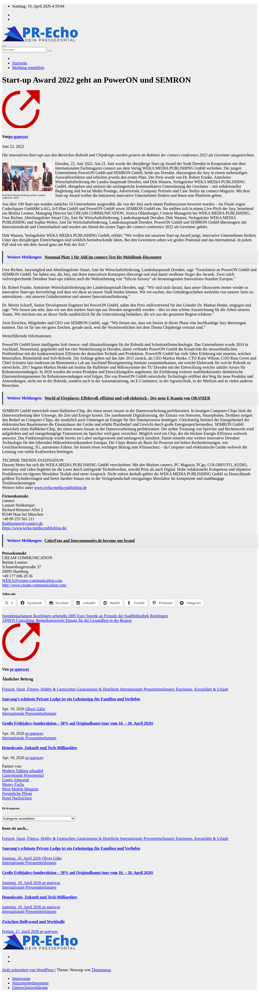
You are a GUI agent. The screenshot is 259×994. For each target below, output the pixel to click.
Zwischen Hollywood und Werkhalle (33, 921)
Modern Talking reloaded (22, 771)
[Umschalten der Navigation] (4, 46)
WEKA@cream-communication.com (32, 580)
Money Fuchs (13, 784)
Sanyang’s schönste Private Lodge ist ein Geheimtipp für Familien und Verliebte (71, 699)
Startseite (19, 63)
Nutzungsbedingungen (30, 983)
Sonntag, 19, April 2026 (22, 858)
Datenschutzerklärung (30, 987)
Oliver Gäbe (35, 709)
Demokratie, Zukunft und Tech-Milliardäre (39, 748)
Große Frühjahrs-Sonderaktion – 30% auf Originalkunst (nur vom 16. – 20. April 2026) (77, 723)
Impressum (21, 978)
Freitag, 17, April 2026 (21, 931)
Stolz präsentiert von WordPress (28, 970)
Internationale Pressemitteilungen (147, 689)
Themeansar (101, 970)
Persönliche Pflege (17, 793)
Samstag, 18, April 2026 (22, 883)
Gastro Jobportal (15, 780)
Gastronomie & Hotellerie (98, 689)
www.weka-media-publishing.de (60, 487)
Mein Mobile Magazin (20, 789)
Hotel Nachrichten (17, 798)
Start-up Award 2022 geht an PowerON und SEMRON (96, 79)
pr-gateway (18, 136)
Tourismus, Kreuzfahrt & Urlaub (201, 689)
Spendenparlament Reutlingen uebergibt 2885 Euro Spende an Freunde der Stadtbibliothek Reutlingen (85, 616)
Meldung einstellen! (28, 67)
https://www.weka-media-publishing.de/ (34, 528)
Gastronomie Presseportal (23, 775)
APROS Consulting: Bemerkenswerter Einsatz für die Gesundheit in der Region (67, 620)
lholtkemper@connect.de (22, 523)
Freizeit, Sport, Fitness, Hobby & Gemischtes (39, 689)
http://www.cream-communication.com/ (34, 585)
